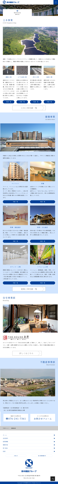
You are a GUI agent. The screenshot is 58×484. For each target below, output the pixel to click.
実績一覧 (8, 102)
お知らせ (16, 455)
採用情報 (5, 441)
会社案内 (5, 438)
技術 (4, 451)
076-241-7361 (30, 478)
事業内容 (5, 445)
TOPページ (6, 428)
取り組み (5, 448)
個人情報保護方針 (42, 455)
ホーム (5, 435)
